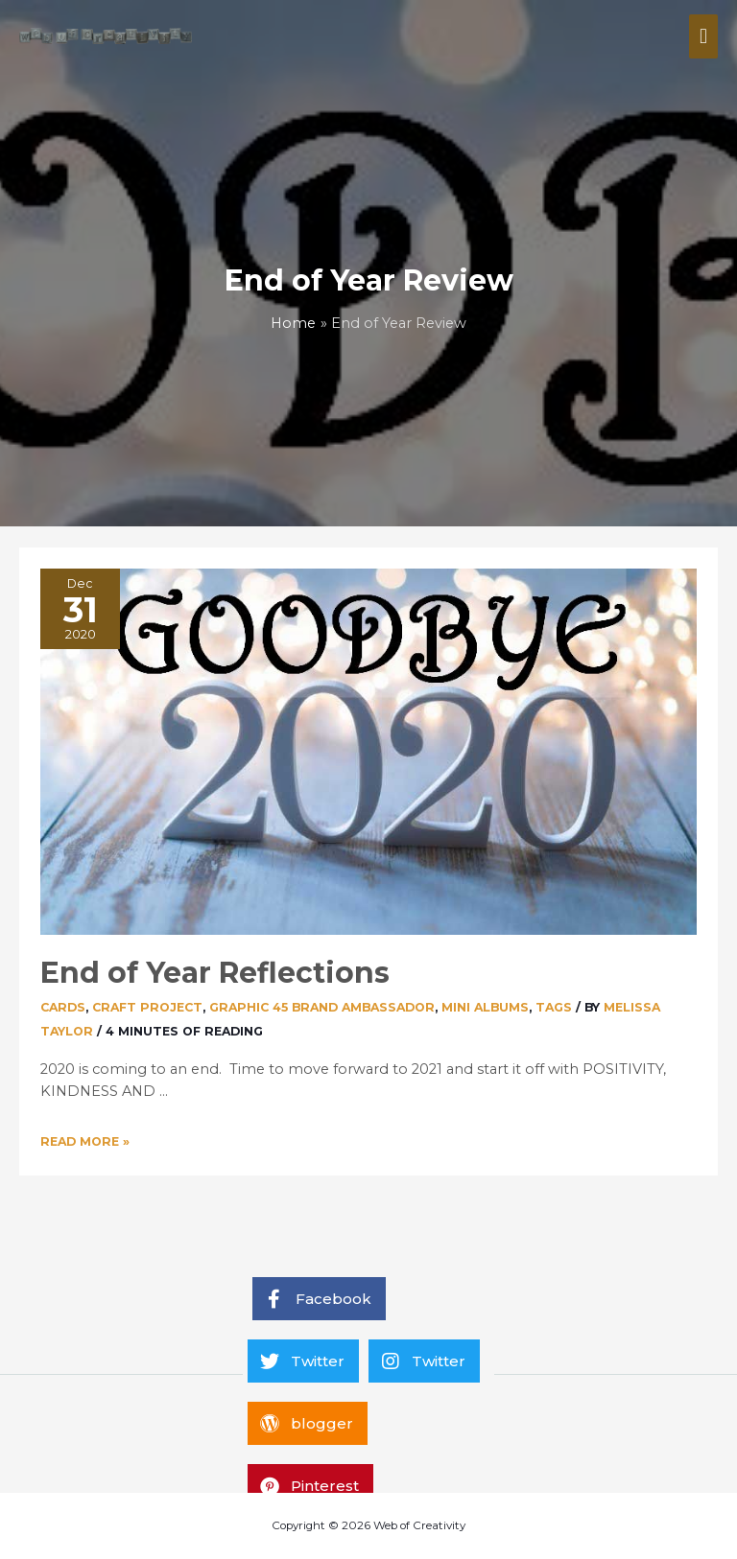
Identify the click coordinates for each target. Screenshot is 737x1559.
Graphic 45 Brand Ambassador (322, 1007)
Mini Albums (485, 1007)
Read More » (85, 1141)
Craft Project (147, 1007)
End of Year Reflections (215, 972)
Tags (553, 1007)
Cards (62, 1007)
